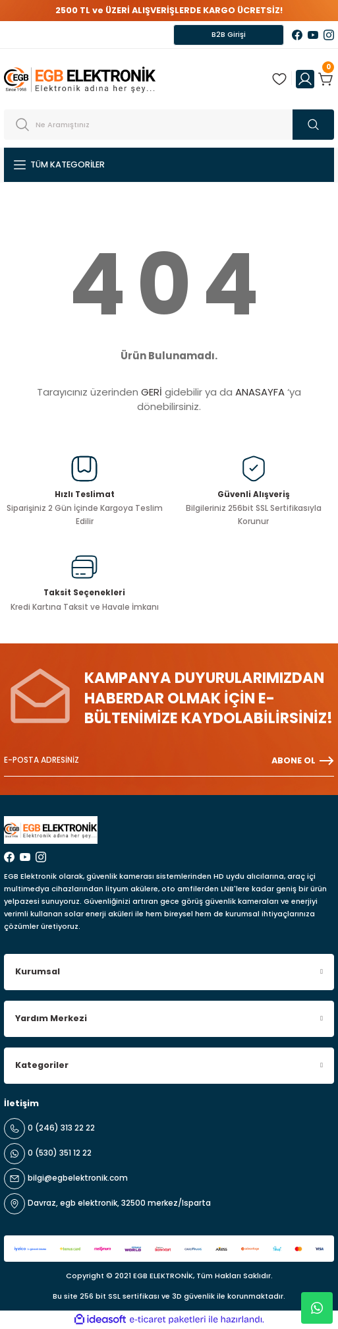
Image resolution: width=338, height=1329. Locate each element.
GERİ (151, 392)
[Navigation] (169, 165)
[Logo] (79, 79)
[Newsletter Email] (169, 761)
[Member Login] (305, 79)
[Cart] (326, 79)
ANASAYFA (260, 392)
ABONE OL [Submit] (302, 760)
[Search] (169, 124)
